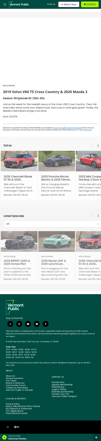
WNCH (27, 352)
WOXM (14, 349)
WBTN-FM (29, 357)
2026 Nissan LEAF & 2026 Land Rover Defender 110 (53, 264)
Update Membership (62, 385)
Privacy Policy (13, 404)
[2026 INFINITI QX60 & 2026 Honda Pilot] (19, 241)
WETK (20, 355)
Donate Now (58, 382)
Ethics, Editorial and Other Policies (23, 406)
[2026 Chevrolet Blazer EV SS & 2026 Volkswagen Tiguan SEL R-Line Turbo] (19, 161)
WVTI (8, 349)
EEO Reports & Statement (19, 409)
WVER (33, 355)
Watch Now (68, 4)
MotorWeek (9, 85)
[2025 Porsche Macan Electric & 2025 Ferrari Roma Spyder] (56, 161)
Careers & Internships (17, 388)
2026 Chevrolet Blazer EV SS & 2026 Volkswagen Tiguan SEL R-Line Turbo (19, 181)
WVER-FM (10, 357)
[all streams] (97, 437)
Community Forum (16, 385)
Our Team (11, 381)
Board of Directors (15, 383)
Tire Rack (88, 130)
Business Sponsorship (62, 392)
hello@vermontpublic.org (68, 362)
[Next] (98, 146)
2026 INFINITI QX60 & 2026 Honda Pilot (17, 262)
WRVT (14, 352)
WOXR (21, 352)
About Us (10, 376)
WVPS (8, 355)
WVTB (26, 355)
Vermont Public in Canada (19, 390)
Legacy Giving (59, 389)
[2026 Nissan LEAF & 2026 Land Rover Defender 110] (56, 241)
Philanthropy (58, 387)
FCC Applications (14, 411)
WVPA (34, 352)
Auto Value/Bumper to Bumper (67, 127)
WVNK (27, 349)
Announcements (14, 378)
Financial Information (17, 413)
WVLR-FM (19, 357)
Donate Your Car (60, 394)
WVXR (14, 355)
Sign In (51, 4)
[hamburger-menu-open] (4, 4)
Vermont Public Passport (64, 396)
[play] (4, 437)
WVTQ (33, 349)
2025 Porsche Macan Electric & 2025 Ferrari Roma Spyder (55, 180)
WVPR (8, 352)
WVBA (21, 349)
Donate (91, 4)
